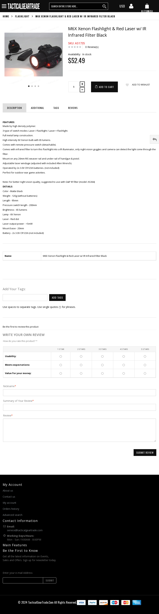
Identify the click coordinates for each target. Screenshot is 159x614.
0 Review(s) (92, 47)
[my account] (131, 7)
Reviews (73, 108)
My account (9, 502)
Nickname (9, 386)
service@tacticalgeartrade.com (25, 530)
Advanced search (12, 515)
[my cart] (147, 8)
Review (7, 415)
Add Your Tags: (14, 289)
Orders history (11, 508)
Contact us (9, 496)
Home (6, 16)
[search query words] (78, 6)
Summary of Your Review (17, 401)
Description (14, 108)
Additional (37, 108)
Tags (56, 108)
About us (8, 490)
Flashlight (22, 16)
